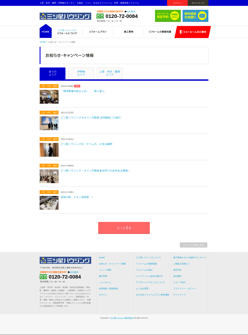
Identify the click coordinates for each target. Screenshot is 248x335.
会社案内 (131, 11)
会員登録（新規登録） (109, 288)
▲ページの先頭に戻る (193, 245)
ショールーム (105, 282)
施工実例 (103, 276)
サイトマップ (198, 3)
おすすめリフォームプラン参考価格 (152, 295)
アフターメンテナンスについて (150, 282)
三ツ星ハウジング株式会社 (121, 318)
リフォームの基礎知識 (146, 264)
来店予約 (177, 270)
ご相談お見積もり (181, 264)
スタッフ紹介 (179, 282)
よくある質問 (142, 288)
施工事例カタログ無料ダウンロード (189, 257)
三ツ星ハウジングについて (148, 257)
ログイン (177, 3)
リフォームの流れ (144, 270)
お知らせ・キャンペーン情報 (112, 264)
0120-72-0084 (122, 16)
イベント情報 (105, 270)
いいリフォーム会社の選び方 (149, 276)
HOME (43, 42)
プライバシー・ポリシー (184, 288)
